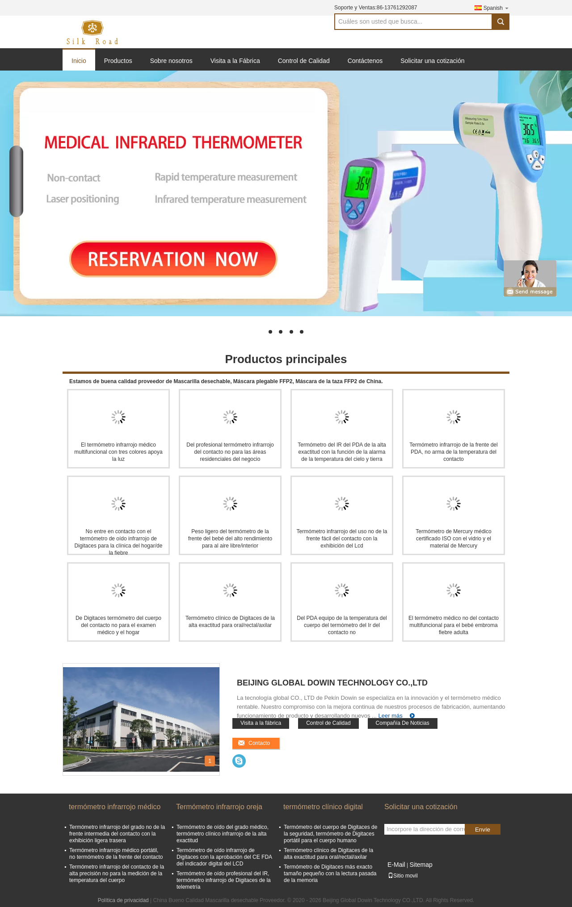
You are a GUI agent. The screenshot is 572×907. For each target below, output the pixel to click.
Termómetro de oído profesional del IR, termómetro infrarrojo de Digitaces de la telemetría (224, 880)
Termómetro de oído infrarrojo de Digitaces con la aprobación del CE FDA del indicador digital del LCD (224, 857)
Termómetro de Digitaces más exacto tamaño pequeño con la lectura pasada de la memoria (330, 873)
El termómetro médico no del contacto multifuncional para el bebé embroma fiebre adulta (453, 625)
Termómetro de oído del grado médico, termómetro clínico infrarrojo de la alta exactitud (223, 834)
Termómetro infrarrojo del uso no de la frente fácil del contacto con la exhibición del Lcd (342, 538)
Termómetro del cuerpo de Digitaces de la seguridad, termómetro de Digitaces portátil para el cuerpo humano (330, 834)
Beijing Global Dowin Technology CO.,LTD (332, 682)
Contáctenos (365, 60)
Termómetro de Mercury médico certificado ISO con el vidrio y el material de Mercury (453, 538)
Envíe (482, 829)
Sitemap (420, 864)
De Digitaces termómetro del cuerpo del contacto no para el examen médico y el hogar (118, 625)
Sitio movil (403, 876)
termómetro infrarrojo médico (114, 807)
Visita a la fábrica (260, 723)
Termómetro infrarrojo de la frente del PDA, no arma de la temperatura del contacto (453, 452)
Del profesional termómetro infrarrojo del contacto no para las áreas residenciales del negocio (229, 452)
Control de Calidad (304, 60)
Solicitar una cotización (432, 60)
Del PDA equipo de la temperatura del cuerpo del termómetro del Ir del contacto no (342, 625)
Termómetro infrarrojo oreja (219, 807)
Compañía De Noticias (402, 723)
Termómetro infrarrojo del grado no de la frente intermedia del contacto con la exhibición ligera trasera (117, 834)
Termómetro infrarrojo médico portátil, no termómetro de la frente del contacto (116, 853)
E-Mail (396, 864)
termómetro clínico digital (323, 807)
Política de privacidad (123, 900)
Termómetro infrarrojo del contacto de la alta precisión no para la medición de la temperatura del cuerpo (116, 873)
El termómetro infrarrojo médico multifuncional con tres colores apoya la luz (118, 452)
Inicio (79, 60)
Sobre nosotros (171, 60)
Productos (118, 60)
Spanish (496, 7)
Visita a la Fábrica (235, 60)
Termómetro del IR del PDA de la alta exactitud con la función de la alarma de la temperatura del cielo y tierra (342, 452)
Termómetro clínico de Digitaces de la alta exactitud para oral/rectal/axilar (328, 853)
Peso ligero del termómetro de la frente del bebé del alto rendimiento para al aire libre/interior (230, 538)
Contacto (259, 743)
